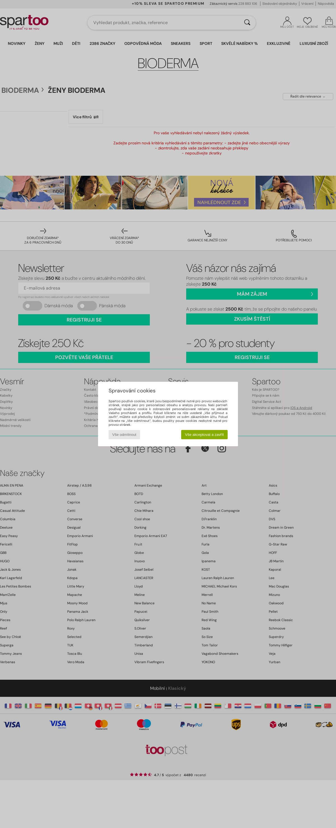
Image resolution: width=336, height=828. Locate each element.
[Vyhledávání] (247, 23)
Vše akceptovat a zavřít (204, 434)
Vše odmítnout (124, 434)
